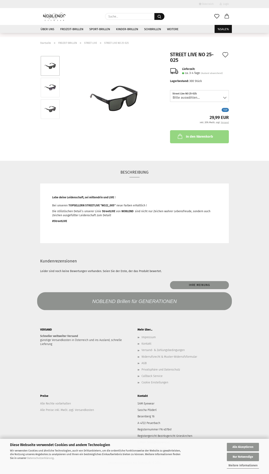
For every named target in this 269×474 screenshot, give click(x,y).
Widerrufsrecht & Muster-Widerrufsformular (169, 356)
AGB (144, 363)
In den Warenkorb (195, 136)
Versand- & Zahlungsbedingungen (163, 350)
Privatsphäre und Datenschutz (161, 369)
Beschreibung (134, 172)
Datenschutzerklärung (40, 458)
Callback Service (152, 376)
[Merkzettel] (217, 16)
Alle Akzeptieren (242, 447)
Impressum (149, 337)
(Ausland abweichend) (212, 73)
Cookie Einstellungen (155, 382)
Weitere (172, 29)
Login (224, 4)
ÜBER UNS (47, 29)
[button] (227, 16)
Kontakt (146, 343)
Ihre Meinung (199, 285)
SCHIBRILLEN (152, 29)
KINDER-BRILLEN (127, 29)
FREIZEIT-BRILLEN (71, 29)
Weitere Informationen (243, 465)
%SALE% (223, 29)
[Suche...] (159, 16)
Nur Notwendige (243, 457)
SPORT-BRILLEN (99, 29)
